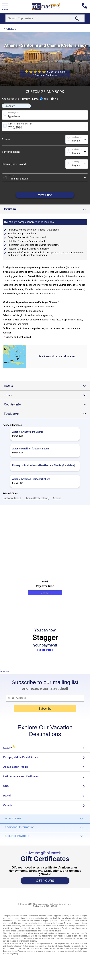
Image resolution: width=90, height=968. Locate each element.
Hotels (46, 386)
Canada (8, 805)
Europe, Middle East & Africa (20, 757)
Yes (44, 98)
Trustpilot (4, 671)
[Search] (37, 18)
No (54, 98)
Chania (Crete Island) (14, 164)
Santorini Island (11, 151)
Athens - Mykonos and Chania (27, 432)
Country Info (46, 404)
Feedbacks (46, 413)
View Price (45, 195)
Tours (46, 395)
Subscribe (44, 708)
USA (6, 786)
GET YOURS (45, 880)
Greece (11, 28)
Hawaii (7, 795)
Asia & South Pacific (15, 766)
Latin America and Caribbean (20, 776)
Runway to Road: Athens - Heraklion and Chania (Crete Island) (43, 465)
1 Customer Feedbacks (45, 75)
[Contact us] (86, 6)
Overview (45, 209)
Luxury (9, 747)
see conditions (45, 649)
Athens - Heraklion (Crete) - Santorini (30, 448)
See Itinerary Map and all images (56, 356)
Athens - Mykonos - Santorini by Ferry (31, 479)
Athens (6, 139)
